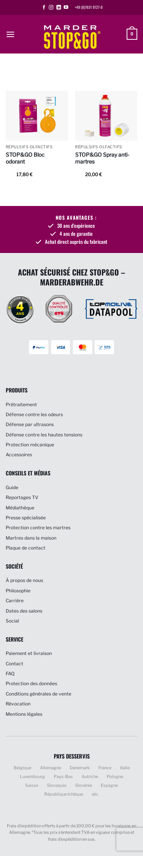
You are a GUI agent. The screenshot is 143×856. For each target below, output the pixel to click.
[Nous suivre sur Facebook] (44, 7)
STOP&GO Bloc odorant (25, 158)
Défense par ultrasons (30, 424)
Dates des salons (24, 611)
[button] (10, 34)
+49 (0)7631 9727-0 (89, 7)
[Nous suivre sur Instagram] (51, 7)
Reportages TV (22, 497)
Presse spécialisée (26, 517)
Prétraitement (21, 404)
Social (12, 621)
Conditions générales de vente (38, 694)
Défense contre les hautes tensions (44, 435)
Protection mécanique (30, 444)
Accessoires (19, 454)
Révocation (18, 704)
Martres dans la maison (31, 538)
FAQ (10, 673)
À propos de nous (24, 580)
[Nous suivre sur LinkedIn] (58, 7)
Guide (12, 487)
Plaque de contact (25, 548)
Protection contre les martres (38, 527)
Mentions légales (24, 714)
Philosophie (18, 590)
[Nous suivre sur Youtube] (66, 7)
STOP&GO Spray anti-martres (102, 158)
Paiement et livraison (29, 653)
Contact (14, 663)
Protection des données (31, 683)
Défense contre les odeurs (34, 414)
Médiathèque (20, 508)
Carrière (15, 600)
